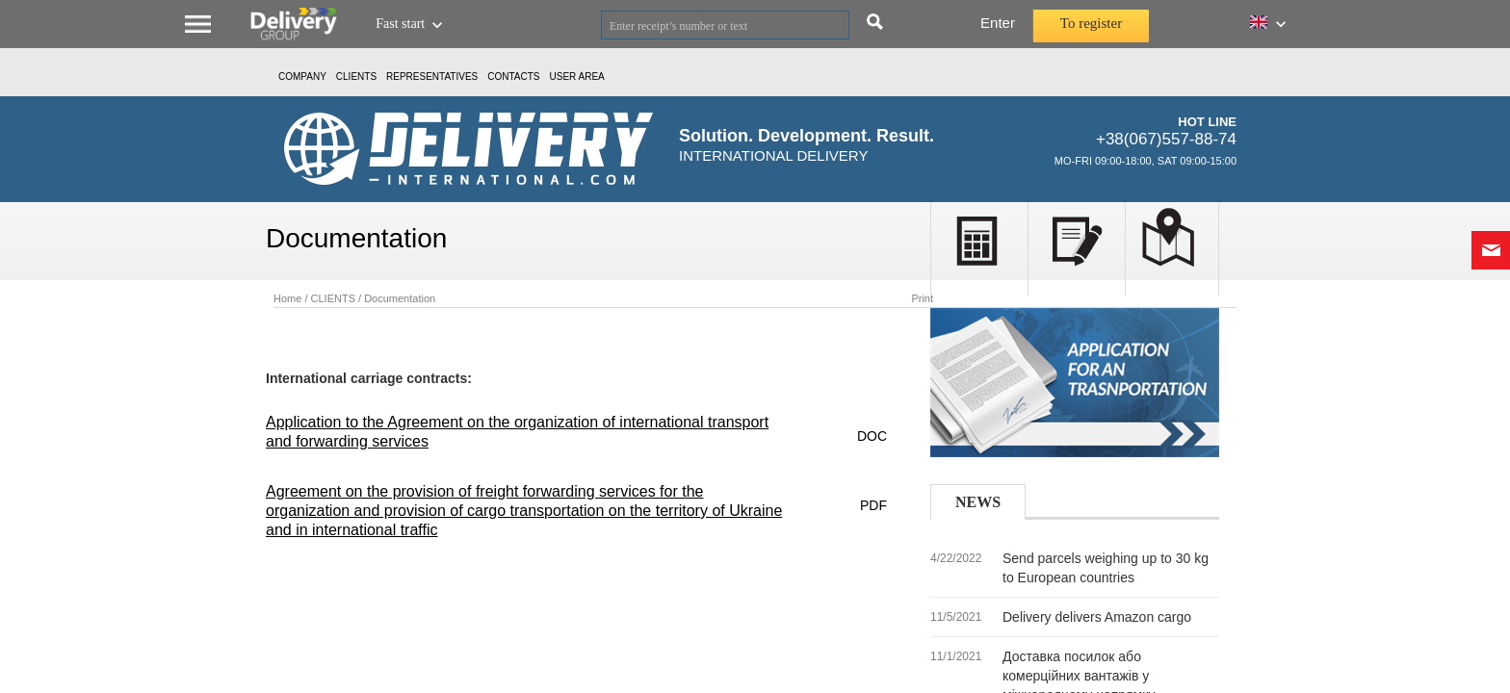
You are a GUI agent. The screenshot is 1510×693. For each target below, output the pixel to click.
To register (1091, 23)
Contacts (513, 76)
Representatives (432, 76)
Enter (997, 22)
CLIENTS (356, 76)
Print (922, 298)
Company (302, 76)
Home (287, 298)
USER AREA (577, 76)
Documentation (399, 298)
